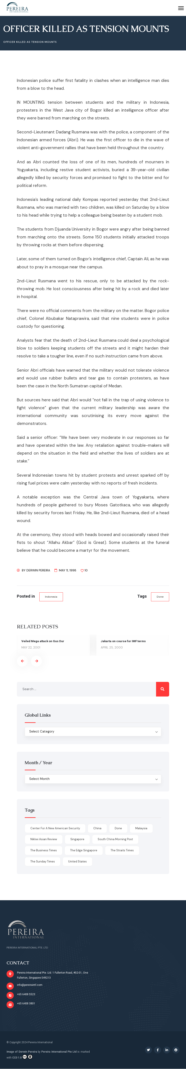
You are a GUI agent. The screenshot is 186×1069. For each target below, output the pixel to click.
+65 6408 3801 (26, 1003)
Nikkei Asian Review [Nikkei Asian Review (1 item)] (43, 839)
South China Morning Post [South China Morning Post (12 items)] (115, 839)
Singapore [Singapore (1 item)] (77, 839)
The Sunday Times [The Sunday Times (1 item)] (42, 861)
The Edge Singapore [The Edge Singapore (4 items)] (83, 850)
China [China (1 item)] (97, 828)
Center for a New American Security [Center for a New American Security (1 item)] (55, 828)
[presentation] (22, 661)
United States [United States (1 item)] (77, 861)
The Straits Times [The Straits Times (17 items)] (122, 850)
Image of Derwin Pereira (22, 1051)
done (160, 596)
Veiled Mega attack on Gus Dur (43, 641)
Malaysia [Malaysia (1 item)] (141, 828)
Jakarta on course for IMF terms (124, 641)
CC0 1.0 (22, 1056)
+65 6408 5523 (26, 994)
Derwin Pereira (38, 570)
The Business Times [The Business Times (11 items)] (43, 850)
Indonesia (51, 596)
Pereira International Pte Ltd (58, 1051)
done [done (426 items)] (118, 828)
